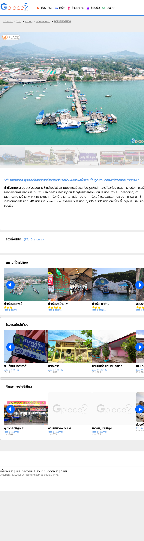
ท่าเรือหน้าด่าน (100, 303)
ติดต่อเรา (52, 471)
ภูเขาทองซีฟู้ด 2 (13, 428)
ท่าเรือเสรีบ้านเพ (58, 303)
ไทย (18, 21)
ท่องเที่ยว (44, 7)
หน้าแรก (8, 21)
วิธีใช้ (64, 471)
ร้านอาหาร (75, 7)
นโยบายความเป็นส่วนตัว (30, 471)
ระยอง (28, 21)
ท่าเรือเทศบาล (62, 21)
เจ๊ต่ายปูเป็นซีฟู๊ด (102, 428)
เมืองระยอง (43, 21)
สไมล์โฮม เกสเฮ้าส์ (15, 365)
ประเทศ (109, 7)
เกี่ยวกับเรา (7, 471)
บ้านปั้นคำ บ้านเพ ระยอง (107, 365)
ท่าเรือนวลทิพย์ (13, 303)
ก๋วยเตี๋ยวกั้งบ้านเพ (59, 428)
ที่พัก (59, 7)
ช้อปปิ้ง (93, 7)
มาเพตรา (53, 365)
